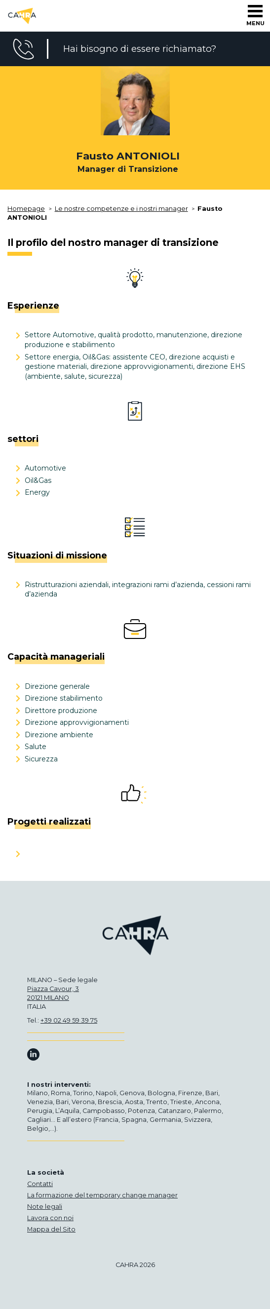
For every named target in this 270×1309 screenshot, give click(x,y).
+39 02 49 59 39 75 (68, 1020)
